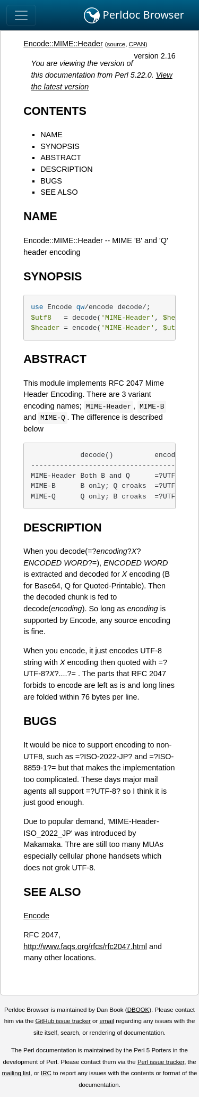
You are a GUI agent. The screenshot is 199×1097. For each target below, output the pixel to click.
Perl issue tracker (160, 1062)
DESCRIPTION (66, 169)
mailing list (16, 1073)
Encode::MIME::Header (63, 43)
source (116, 44)
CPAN (137, 44)
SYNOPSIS (60, 146)
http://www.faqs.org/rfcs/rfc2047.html (85, 946)
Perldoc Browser (134, 15)
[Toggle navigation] (21, 15)
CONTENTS (54, 111)
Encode (36, 915)
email (106, 1021)
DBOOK (138, 1010)
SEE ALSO (58, 192)
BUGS (51, 181)
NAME (51, 134)
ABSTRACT (60, 157)
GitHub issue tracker (63, 1021)
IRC (46, 1073)
